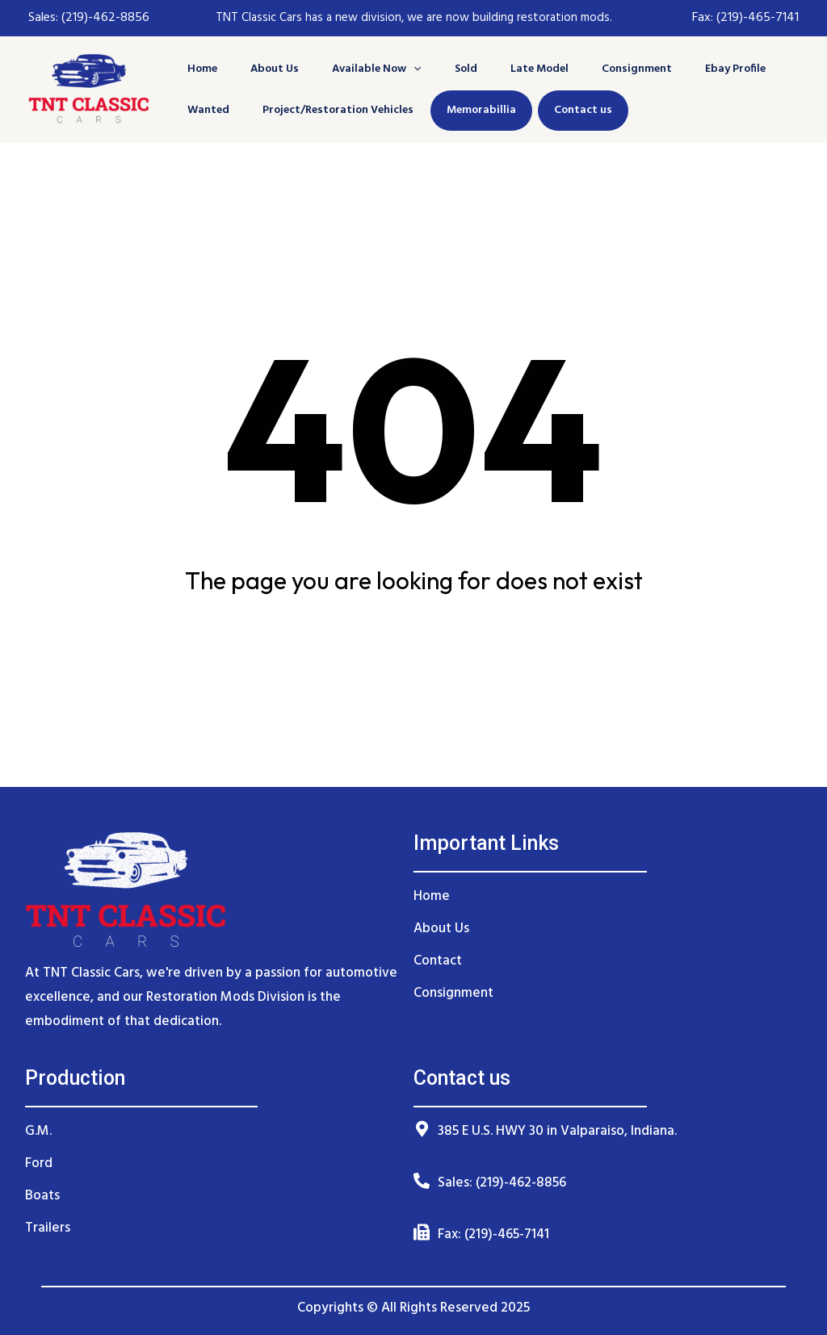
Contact (438, 961)
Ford (38, 1163)
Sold (455, 69)
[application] (407, 69)
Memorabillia (475, 110)
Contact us (577, 110)
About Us (271, 69)
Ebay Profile (715, 69)
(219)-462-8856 (103, 17)
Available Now (369, 69)
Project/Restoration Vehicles (334, 110)
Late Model (526, 69)
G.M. (38, 1131)
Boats (42, 1196)
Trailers (47, 1228)
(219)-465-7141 (757, 17)
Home (202, 69)
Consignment (620, 69)
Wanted (208, 110)
